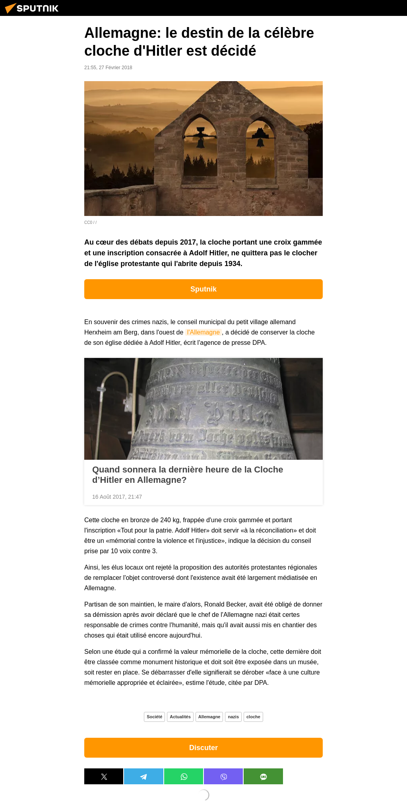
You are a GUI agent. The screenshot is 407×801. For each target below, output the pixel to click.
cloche (253, 716)
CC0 (88, 222)
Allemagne (209, 716)
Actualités (180, 716)
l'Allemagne (203, 332)
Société (154, 716)
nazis (233, 716)
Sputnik (203, 289)
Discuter (203, 748)
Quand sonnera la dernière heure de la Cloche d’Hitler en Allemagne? (187, 475)
